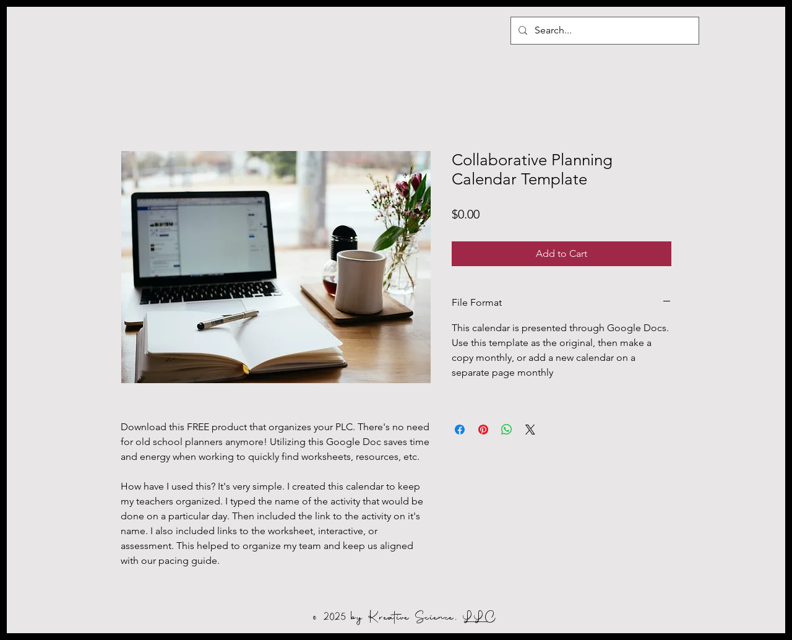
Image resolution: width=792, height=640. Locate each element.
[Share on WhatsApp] (506, 429)
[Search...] (604, 30)
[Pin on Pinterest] (483, 429)
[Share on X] (530, 429)
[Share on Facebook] (459, 429)
